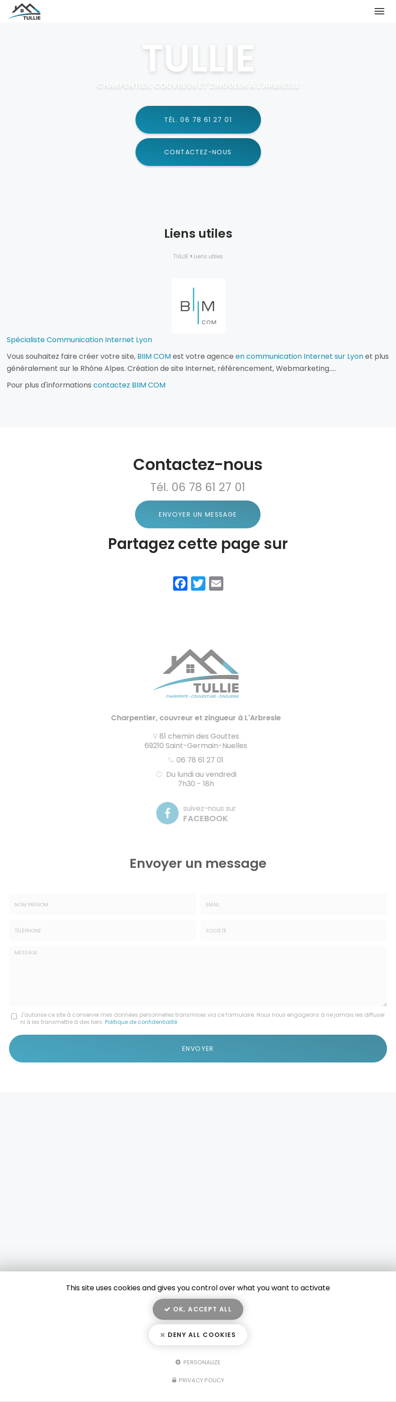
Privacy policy (198, 1380)
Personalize (198, 1362)
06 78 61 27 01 (197, 760)
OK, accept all (198, 1309)
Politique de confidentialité (141, 1022)
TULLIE (180, 256)
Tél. (197, 119)
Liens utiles (208, 256)
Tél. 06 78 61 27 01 (197, 487)
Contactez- (198, 152)
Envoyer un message (198, 514)
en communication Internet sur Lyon (299, 356)
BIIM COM (154, 356)
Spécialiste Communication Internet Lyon (79, 340)
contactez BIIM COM (129, 385)
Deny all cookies (198, 1334)
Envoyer (198, 1048)
